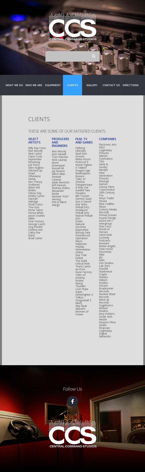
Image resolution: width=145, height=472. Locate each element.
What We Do (14, 85)
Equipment (53, 85)
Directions (131, 85)
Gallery (91, 85)
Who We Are (33, 85)
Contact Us (111, 85)
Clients (72, 85)
